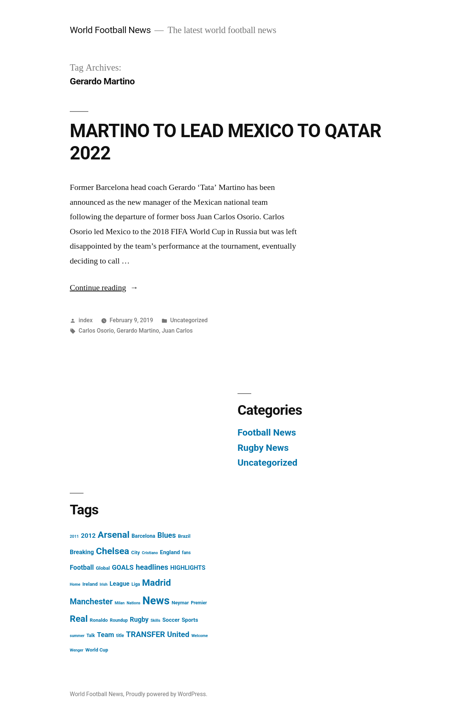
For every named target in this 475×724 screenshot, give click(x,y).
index (86, 320)
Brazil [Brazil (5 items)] (184, 536)
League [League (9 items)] (119, 583)
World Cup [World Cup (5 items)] (96, 650)
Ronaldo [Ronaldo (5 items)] (99, 620)
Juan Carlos (177, 330)
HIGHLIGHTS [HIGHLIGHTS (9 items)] (188, 567)
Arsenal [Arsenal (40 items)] (114, 534)
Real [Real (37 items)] (79, 618)
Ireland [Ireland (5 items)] (90, 584)
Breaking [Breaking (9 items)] (82, 552)
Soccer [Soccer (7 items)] (171, 620)
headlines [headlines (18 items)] (152, 567)
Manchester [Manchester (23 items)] (91, 601)
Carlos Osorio (96, 330)
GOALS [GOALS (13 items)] (123, 567)
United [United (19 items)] (178, 634)
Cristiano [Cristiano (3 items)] (150, 552)
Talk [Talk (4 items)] (90, 635)
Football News (267, 432)
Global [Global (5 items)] (103, 568)
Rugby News (263, 447)
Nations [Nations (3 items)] (133, 603)
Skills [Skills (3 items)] (155, 620)
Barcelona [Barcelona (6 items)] (143, 536)
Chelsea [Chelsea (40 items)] (113, 551)
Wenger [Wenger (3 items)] (76, 650)
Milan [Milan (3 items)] (120, 603)
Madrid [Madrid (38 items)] (156, 582)
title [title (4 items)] (120, 635)
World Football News (110, 30)
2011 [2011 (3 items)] (74, 536)
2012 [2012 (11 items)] (88, 535)
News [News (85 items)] (156, 600)
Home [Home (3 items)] (75, 584)
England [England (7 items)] (170, 552)
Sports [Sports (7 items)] (189, 620)
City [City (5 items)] (135, 552)
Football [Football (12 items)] (82, 567)
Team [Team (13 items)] (105, 635)
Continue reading (104, 287)
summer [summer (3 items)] (77, 635)
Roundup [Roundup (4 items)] (119, 620)
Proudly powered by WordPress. (166, 694)
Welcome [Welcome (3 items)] (199, 635)
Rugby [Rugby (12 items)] (139, 619)
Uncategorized (188, 320)
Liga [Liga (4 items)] (135, 584)
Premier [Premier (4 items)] (199, 602)
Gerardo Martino (138, 330)
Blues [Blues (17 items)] (166, 535)
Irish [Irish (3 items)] (104, 584)
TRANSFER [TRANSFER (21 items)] (145, 634)
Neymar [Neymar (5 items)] (180, 602)
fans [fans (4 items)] (186, 552)
